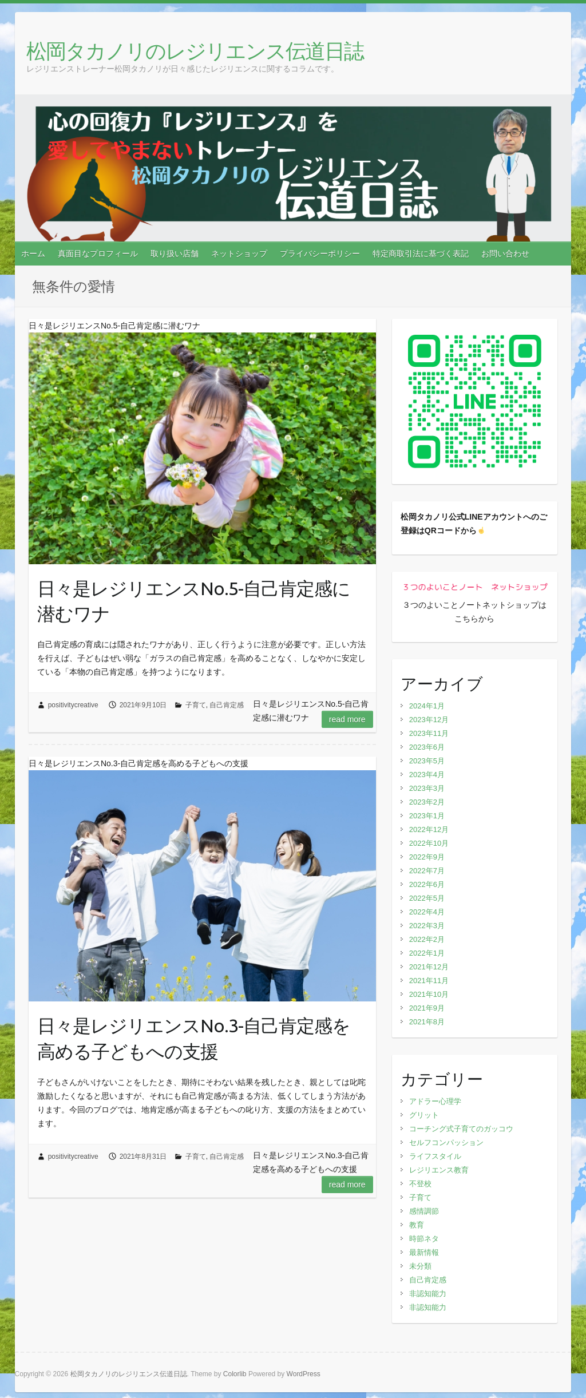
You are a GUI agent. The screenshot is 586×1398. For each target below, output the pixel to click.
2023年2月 (427, 802)
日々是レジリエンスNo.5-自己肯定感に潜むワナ (193, 601)
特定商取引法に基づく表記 (421, 253)
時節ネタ (424, 1238)
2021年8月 (427, 1021)
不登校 (420, 1183)
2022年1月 (427, 953)
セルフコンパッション (446, 1142)
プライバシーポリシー (320, 253)
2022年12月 (429, 829)
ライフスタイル (435, 1156)
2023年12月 (429, 719)
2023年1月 (427, 815)
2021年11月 (429, 980)
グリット (424, 1115)
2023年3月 (427, 788)
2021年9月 (427, 1008)
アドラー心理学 (435, 1101)
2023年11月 (429, 733)
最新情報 (424, 1252)
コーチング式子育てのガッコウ (461, 1128)
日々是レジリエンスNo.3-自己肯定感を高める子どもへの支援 (193, 1038)
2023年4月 (427, 774)
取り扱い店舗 (175, 253)
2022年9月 (427, 857)
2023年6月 (427, 747)
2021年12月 (429, 967)
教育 (416, 1225)
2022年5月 (427, 898)
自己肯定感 (226, 705)
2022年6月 (427, 884)
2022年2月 (427, 939)
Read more (347, 719)
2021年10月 (429, 994)
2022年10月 (429, 843)
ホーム (33, 253)
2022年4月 (427, 912)
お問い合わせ (505, 253)
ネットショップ (239, 253)
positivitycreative (73, 705)
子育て (195, 705)
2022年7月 (427, 870)
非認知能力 (427, 1293)
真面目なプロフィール (98, 253)
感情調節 (424, 1211)
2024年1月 (427, 706)
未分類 (420, 1266)
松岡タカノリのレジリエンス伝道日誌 (194, 50)
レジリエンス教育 (439, 1170)
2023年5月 (427, 761)
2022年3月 (427, 925)
